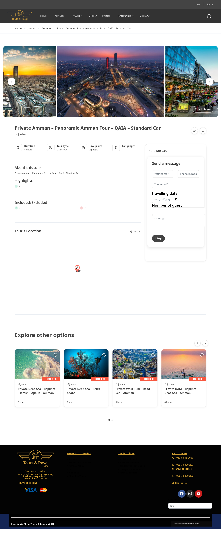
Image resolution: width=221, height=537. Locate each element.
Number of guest (178, 215)
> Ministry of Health (128, 459)
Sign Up (210, 4)
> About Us (73, 472)
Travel (78, 15)
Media (145, 15)
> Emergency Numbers (130, 469)
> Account (72, 459)
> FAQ (70, 469)
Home (43, 15)
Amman (46, 28)
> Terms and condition (79, 462)
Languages (126, 15)
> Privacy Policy (75, 465)
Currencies (173, 499)
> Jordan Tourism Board (131, 465)
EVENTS (106, 15)
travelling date (166, 196)
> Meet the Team (76, 476)
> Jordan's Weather (129, 462)
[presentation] (11, 82)
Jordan (31, 28)
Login (198, 4)
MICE (93, 15)
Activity (59, 15)
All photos (203, 109)
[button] (209, 16)
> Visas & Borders (127, 472)
